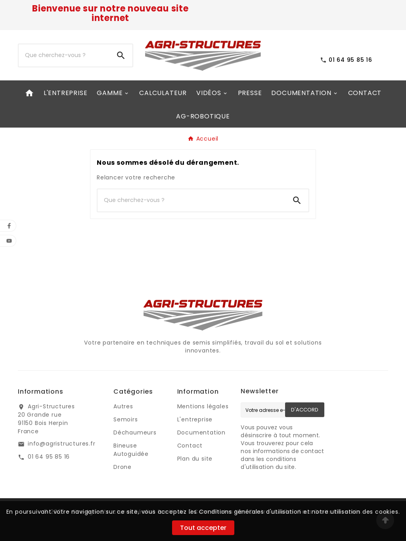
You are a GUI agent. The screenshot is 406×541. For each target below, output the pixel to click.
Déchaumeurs (135, 432)
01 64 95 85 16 (49, 457)
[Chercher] (64, 55)
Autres (123, 406)
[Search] (121, 55)
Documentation (201, 432)
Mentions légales (203, 406)
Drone (122, 467)
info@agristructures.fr (62, 444)
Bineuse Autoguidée (131, 450)
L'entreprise (195, 419)
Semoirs (125, 419)
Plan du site (195, 459)
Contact (190, 446)
